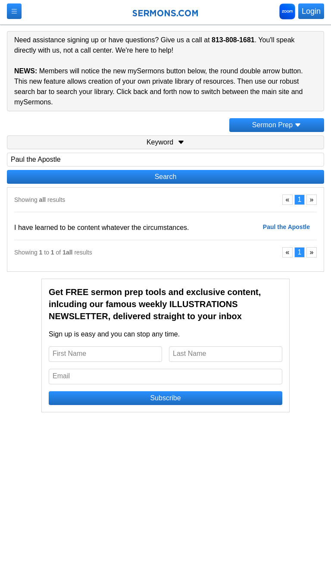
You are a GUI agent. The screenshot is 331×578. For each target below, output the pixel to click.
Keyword (165, 142)
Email (61, 376)
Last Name (189, 353)
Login (311, 11)
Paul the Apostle (286, 226)
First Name (69, 353)
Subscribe (165, 398)
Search (166, 176)
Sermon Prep (276, 125)
